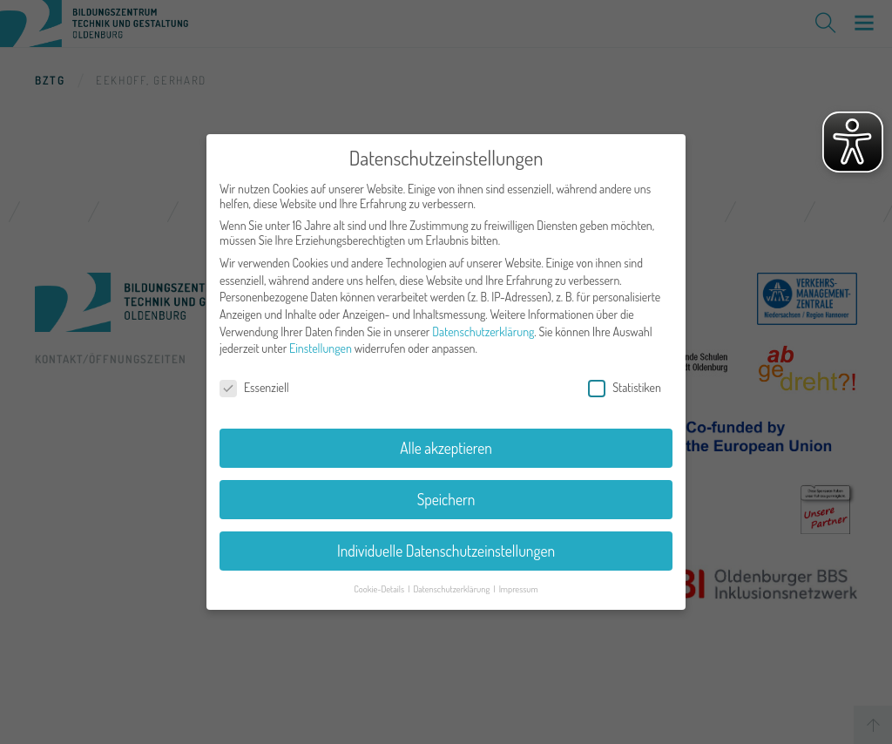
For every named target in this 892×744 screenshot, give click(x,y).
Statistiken (624, 379)
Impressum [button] (518, 579)
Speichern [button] (446, 491)
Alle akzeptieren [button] (446, 440)
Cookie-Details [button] (380, 579)
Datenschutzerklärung (483, 323)
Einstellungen (320, 340)
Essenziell (254, 379)
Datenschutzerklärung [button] (452, 579)
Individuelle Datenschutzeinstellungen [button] (446, 542)
